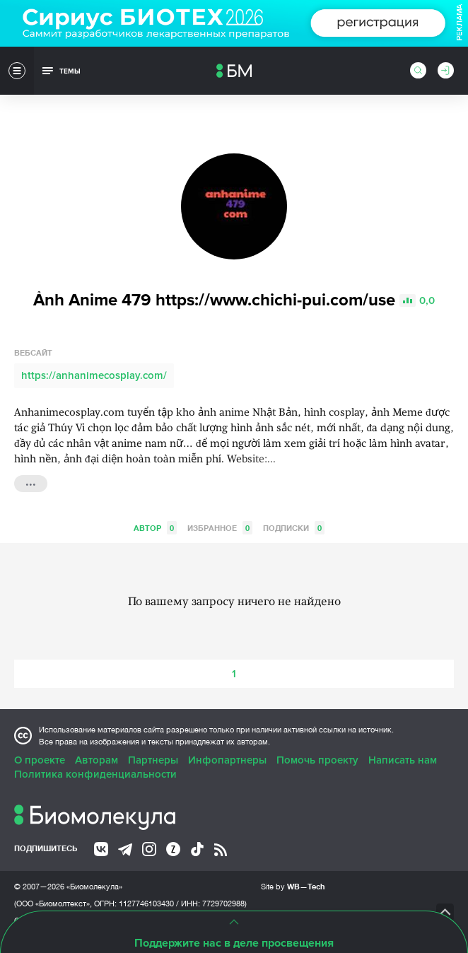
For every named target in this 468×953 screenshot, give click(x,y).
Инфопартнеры (227, 760)
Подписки (293, 527)
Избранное (219, 527)
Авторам (96, 760)
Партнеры (153, 760)
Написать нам (402, 760)
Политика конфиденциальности (95, 774)
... (30, 482)
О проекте (39, 760)
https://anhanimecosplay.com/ (94, 375)
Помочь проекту (317, 760)
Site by (293, 886)
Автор (155, 527)
